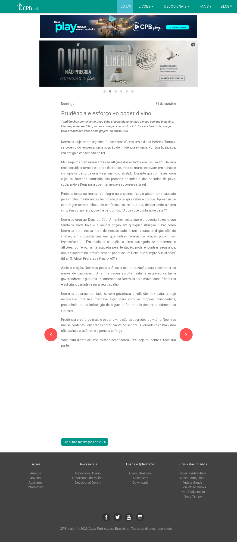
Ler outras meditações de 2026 (84, 442)
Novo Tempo (193, 496)
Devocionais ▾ (176, 6)
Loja (126, 6)
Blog (226, 6)
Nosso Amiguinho (192, 478)
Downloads (140, 482)
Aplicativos (140, 478)
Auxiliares (35, 482)
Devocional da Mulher (87, 478)
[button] (104, 91)
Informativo (36, 487)
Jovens (35, 478)
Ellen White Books (193, 487)
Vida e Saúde (193, 482)
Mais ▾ (206, 6)
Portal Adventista (193, 492)
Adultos (35, 473)
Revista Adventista (192, 473)
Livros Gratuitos (140, 473)
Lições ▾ (146, 6)
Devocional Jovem (88, 482)
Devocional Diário (88, 473)
